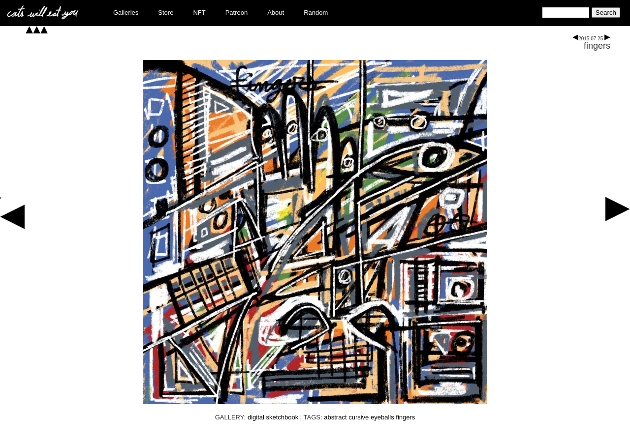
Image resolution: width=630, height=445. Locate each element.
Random (316, 12)
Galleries (125, 12)
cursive (358, 417)
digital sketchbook (273, 417)
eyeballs (382, 417)
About (275, 12)
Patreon (236, 12)
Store (165, 12)
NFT (199, 12)
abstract (335, 417)
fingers (597, 46)
